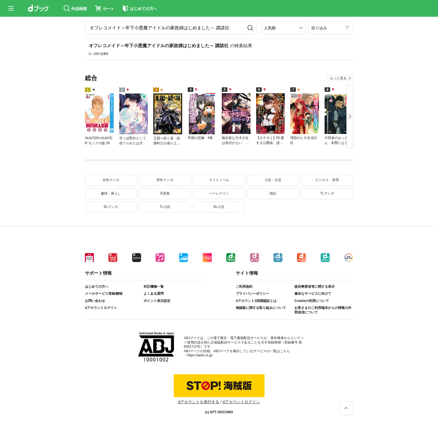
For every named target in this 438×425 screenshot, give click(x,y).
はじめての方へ (96, 287)
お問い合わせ (95, 301)
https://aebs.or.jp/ (200, 355)
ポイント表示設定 (157, 301)
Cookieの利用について (311, 301)
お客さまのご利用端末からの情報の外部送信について (322, 310)
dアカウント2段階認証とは (256, 301)
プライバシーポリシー (252, 294)
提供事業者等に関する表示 (314, 287)
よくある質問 (154, 294)
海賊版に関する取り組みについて (261, 308)
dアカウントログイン (101, 308)
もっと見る (338, 78)
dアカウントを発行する (198, 402)
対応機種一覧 (154, 287)
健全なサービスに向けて (312, 294)
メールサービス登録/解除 (104, 294)
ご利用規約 (244, 287)
